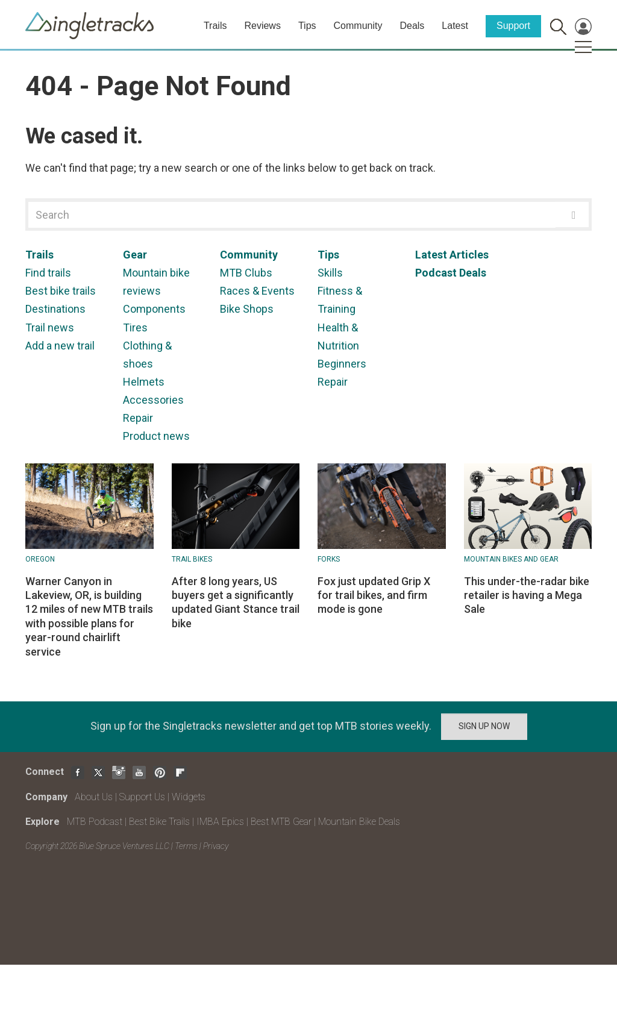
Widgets (188, 797)
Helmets (143, 381)
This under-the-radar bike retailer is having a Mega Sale (526, 595)
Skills (330, 272)
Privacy (215, 846)
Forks (329, 559)
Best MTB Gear (281, 821)
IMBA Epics (220, 821)
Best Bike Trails (159, 821)
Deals (411, 25)
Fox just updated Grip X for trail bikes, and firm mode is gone (374, 595)
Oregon (40, 559)
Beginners (342, 363)
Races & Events (257, 290)
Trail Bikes (192, 559)
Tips (307, 25)
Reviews (262, 25)
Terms (186, 846)
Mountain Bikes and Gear (511, 559)
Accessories (153, 399)
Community (358, 25)
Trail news (49, 327)
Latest (455, 25)
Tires (135, 327)
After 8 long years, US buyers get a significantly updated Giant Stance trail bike (235, 602)
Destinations (55, 308)
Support (513, 25)
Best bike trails (60, 290)
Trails (215, 25)
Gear (135, 254)
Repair (138, 418)
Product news (156, 436)
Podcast (436, 272)
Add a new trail (60, 345)
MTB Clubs (246, 272)
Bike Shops (247, 308)
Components (154, 308)
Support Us (142, 797)
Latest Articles (452, 254)
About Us (94, 797)
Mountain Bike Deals (359, 821)
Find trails (48, 272)
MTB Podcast (94, 821)
